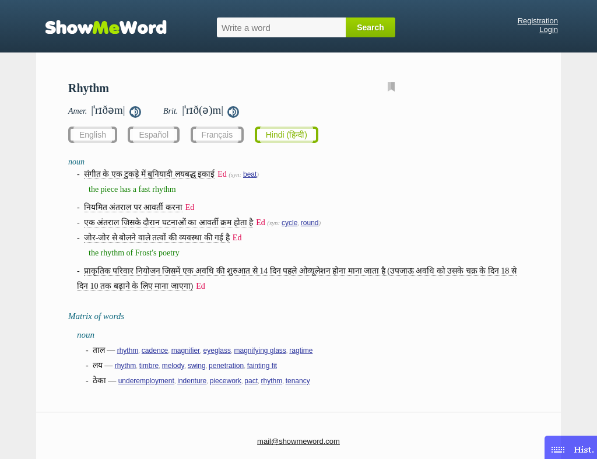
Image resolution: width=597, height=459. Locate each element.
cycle (289, 223)
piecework (225, 381)
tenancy (298, 381)
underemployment (146, 381)
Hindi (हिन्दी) (286, 134)
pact (251, 381)
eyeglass (217, 350)
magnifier (185, 350)
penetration (226, 366)
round (310, 223)
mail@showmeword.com (298, 441)
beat (250, 174)
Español (153, 134)
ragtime (300, 350)
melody (173, 366)
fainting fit (262, 366)
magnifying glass (260, 350)
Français (217, 134)
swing (197, 366)
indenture (191, 381)
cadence (155, 350)
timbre (149, 366)
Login (548, 29)
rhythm (128, 350)
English (92, 134)
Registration (538, 20)
